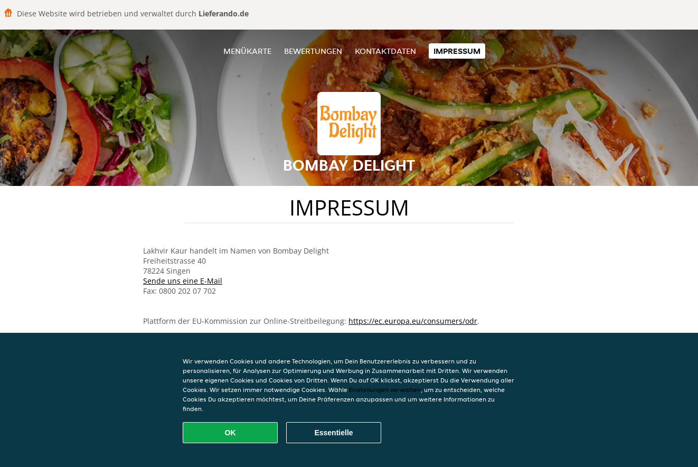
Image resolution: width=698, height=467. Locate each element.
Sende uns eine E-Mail (182, 281)
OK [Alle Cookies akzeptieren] (230, 432)
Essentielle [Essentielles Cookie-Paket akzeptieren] (333, 432)
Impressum (456, 51)
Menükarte (247, 51)
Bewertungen (313, 51)
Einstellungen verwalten (385, 390)
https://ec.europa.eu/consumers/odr (412, 321)
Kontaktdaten (385, 51)
